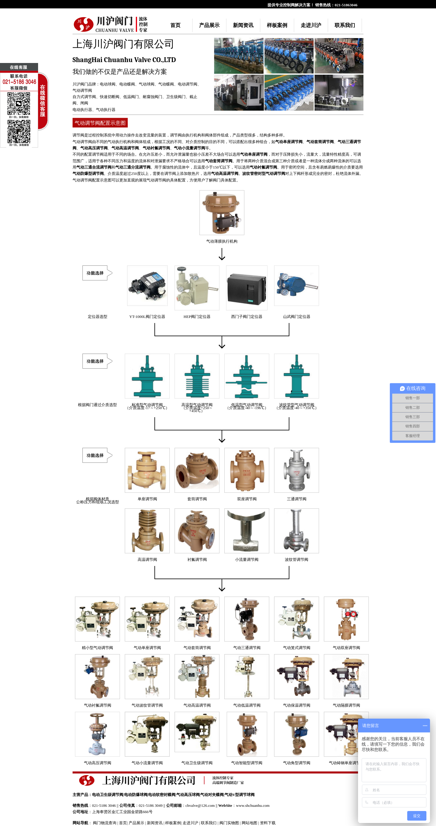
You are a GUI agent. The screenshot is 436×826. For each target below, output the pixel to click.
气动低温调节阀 (247, 705)
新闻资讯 (243, 25)
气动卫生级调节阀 (197, 763)
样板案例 (277, 25)
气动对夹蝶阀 (212, 794)
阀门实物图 (229, 823)
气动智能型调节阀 (246, 763)
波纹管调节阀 (296, 559)
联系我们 (345, 25)
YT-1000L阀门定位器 (147, 316)
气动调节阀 (82, 90)
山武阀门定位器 (296, 316)
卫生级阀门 (176, 96)
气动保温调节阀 (296, 705)
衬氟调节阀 (197, 559)
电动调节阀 (187, 84)
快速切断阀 (109, 96)
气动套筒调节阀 (320, 141)
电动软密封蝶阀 (161, 794)
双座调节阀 (247, 499)
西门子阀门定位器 (246, 316)
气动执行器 (105, 109)
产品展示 (209, 25)
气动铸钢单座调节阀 (346, 763)
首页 (175, 25)
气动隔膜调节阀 (346, 705)
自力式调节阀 (84, 96)
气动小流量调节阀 (189, 148)
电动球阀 (107, 84)
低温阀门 (131, 96)
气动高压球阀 (188, 794)
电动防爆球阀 (136, 794)
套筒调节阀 (197, 499)
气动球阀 (146, 84)
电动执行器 (82, 109)
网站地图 (249, 823)
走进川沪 (311, 25)
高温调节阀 (147, 559)
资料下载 (268, 823)
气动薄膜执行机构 (221, 241)
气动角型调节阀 (296, 763)
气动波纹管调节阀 (147, 705)
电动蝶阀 (127, 84)
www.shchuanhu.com (253, 805)
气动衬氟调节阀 (156, 148)
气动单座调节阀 (289, 141)
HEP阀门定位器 (197, 316)
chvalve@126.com (200, 805)
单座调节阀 (147, 499)
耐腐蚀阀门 (152, 96)
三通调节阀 (296, 499)
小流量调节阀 (246, 559)
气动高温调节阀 (125, 148)
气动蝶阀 (166, 84)
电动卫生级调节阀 (107, 794)
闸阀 (84, 103)
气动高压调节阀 (94, 148)
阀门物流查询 (104, 823)
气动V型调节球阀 (240, 794)
